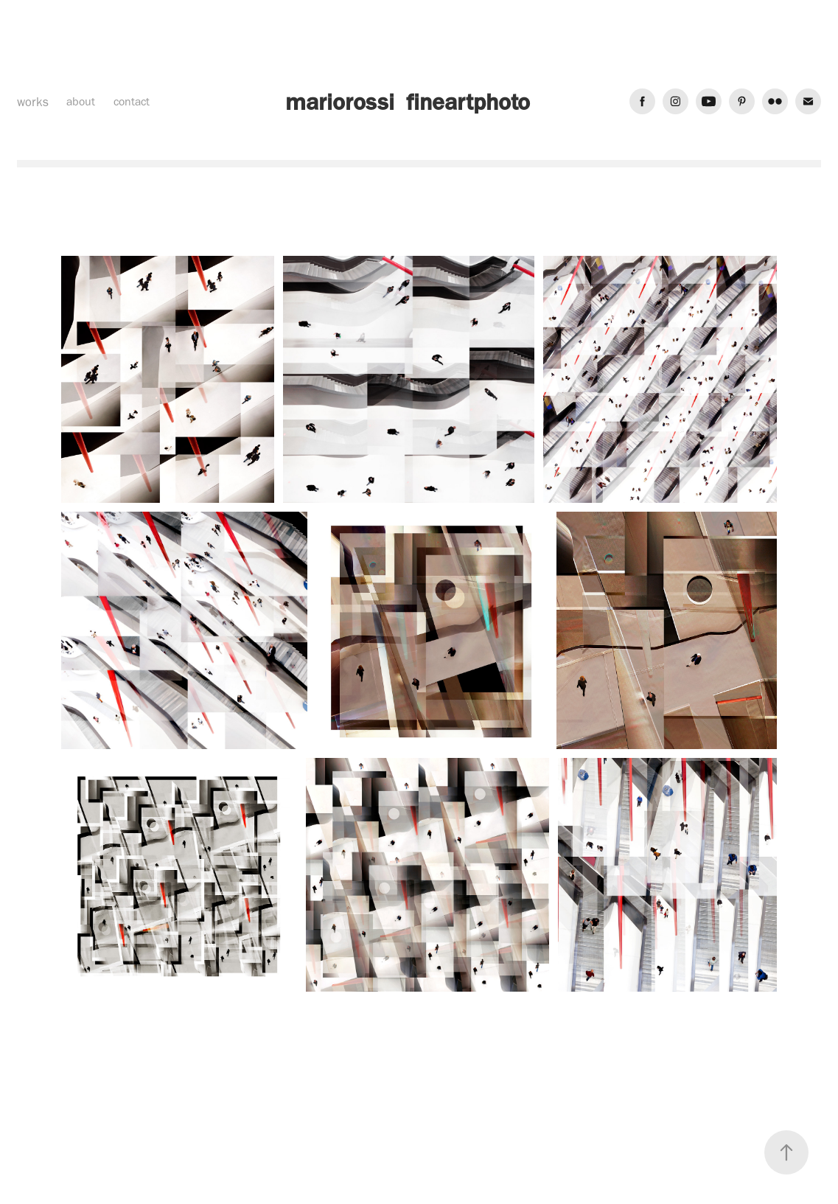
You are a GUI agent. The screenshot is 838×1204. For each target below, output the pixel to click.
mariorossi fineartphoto (407, 102)
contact (132, 101)
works (33, 101)
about (80, 101)
